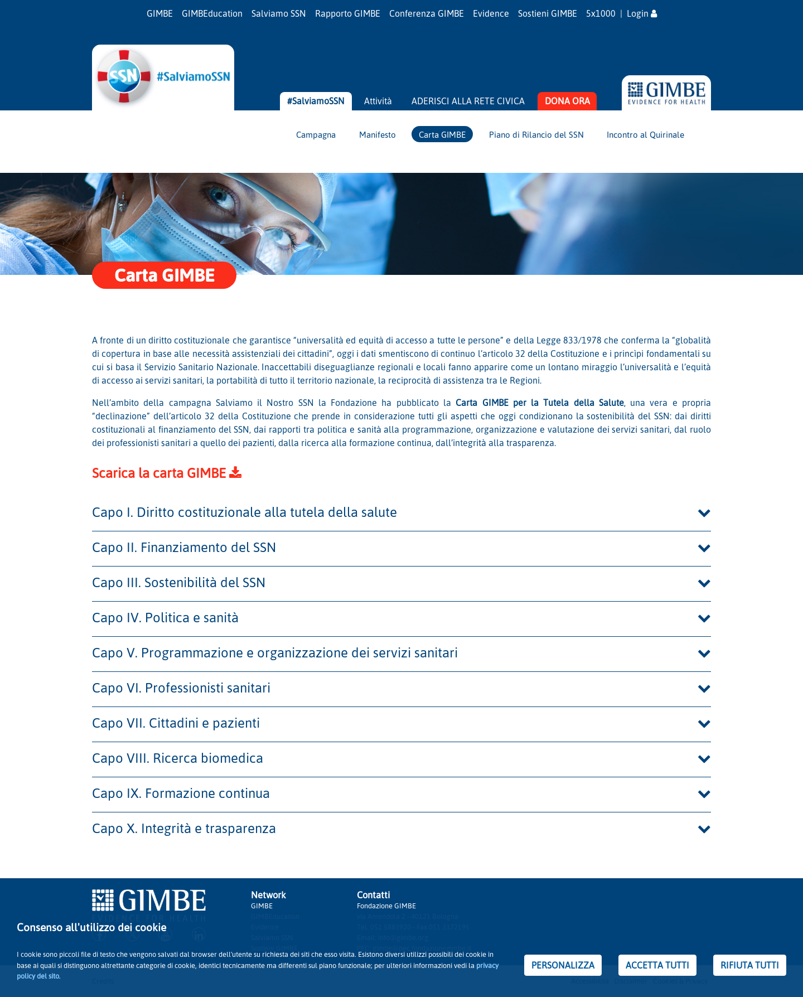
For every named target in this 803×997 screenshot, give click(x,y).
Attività (378, 101)
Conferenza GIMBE (426, 13)
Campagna (316, 134)
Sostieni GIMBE (547, 13)
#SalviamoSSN (316, 101)
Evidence (491, 13)
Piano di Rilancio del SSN (536, 134)
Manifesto (377, 134)
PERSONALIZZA (562, 965)
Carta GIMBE (442, 134)
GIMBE (160, 13)
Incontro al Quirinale (645, 134)
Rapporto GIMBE (347, 13)
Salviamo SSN (278, 13)
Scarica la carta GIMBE (166, 472)
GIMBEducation (212, 13)
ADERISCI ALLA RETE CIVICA (468, 101)
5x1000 (601, 13)
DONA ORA (567, 101)
